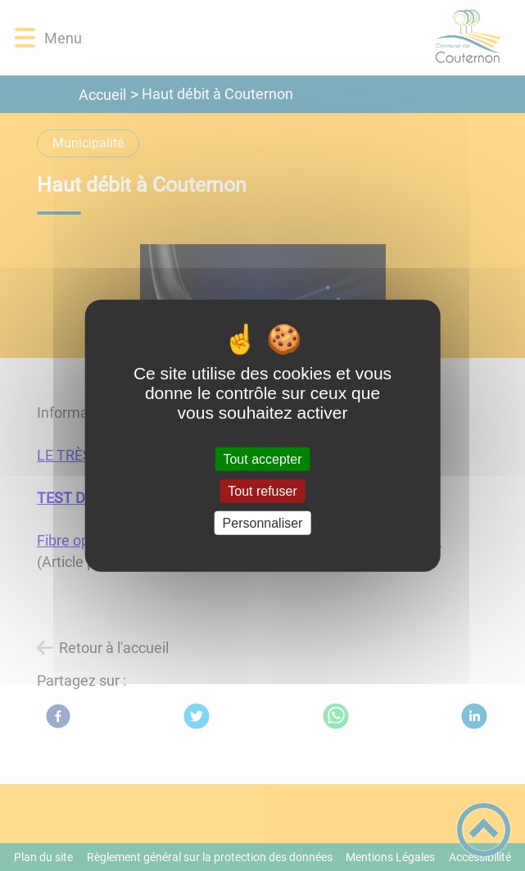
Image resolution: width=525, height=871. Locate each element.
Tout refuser (262, 490)
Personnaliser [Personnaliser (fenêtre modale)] (263, 523)
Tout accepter (262, 458)
